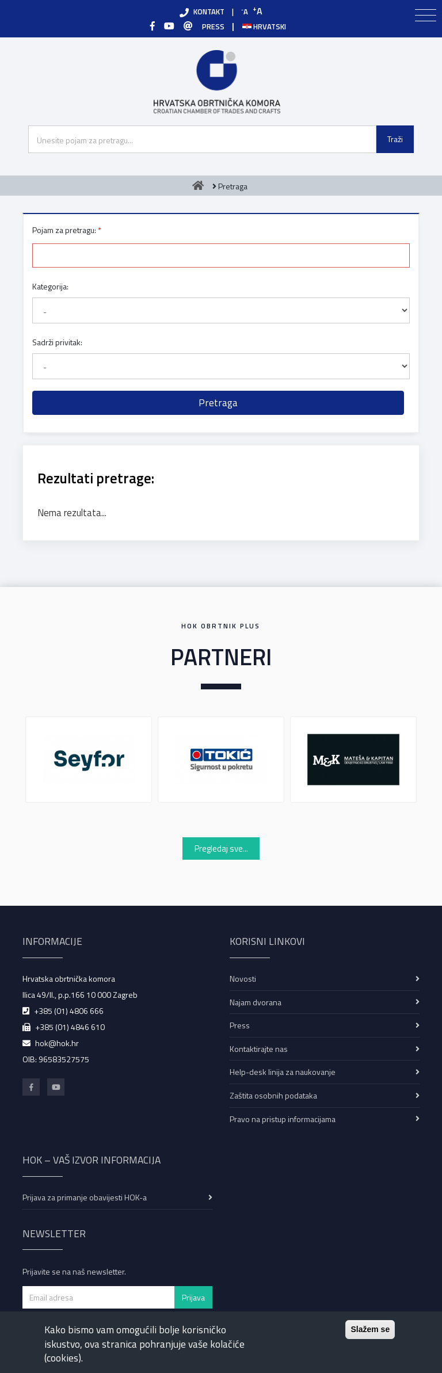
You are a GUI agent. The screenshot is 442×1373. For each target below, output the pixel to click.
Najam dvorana (255, 1002)
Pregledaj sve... (221, 848)
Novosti (243, 978)
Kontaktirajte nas (259, 1049)
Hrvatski (264, 26)
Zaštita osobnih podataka (273, 1095)
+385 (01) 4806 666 (69, 1011)
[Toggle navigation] (425, 15)
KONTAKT (208, 11)
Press (240, 1025)
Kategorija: (50, 286)
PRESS (213, 26)
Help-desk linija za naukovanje (283, 1072)
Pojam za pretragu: (64, 230)
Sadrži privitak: (57, 342)
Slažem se (370, 1329)
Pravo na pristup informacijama (283, 1119)
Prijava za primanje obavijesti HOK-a (84, 1197)
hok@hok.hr (57, 1043)
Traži (395, 139)
